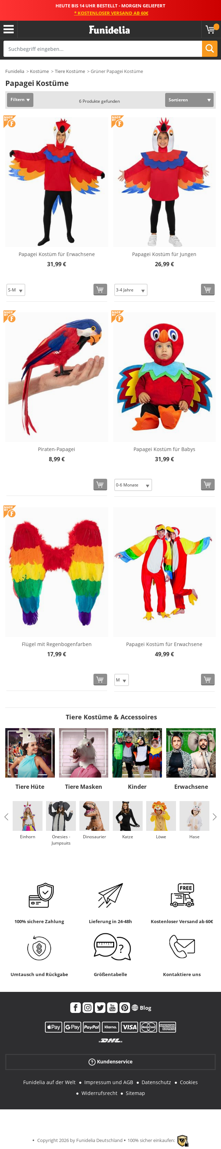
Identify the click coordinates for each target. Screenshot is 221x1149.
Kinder (137, 787)
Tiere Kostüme (70, 71)
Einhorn (27, 837)
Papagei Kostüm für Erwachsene (57, 254)
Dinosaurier (94, 837)
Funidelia (14, 71)
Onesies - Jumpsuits (61, 840)
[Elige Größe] (15, 290)
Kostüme (39, 71)
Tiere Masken (83, 787)
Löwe (161, 837)
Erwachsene (191, 787)
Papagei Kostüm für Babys (164, 449)
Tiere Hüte (29, 787)
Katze (127, 837)
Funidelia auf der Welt (49, 1082)
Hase (194, 837)
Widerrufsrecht (99, 1093)
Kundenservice (110, 1062)
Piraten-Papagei (56, 449)
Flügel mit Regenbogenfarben (57, 644)
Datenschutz (156, 1082)
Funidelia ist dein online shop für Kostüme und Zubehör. (109, 30)
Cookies (189, 1082)
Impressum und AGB (108, 1082)
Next (214, 816)
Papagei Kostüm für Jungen (164, 254)
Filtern (18, 99)
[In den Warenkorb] (100, 289)
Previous (6, 816)
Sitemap (135, 1093)
